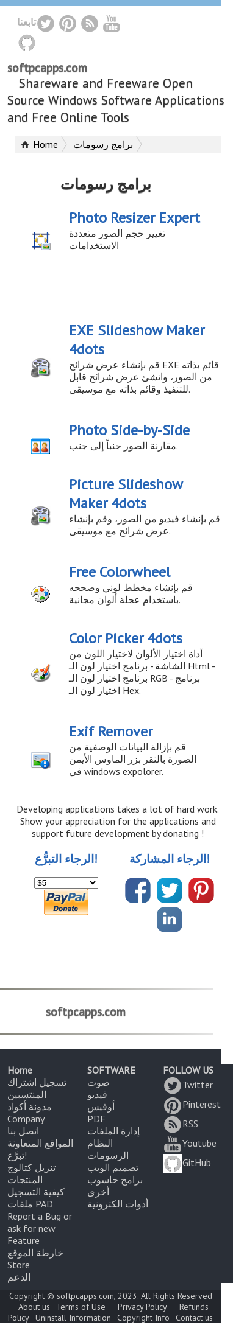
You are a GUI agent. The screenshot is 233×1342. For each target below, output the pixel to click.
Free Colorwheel (119, 571)
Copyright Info (143, 1317)
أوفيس (101, 1106)
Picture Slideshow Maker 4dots (125, 493)
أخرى (98, 1192)
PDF (96, 1119)
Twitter (188, 1084)
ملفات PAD (30, 1204)
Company (26, 1119)
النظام (100, 1143)
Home (45, 144)
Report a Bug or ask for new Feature (39, 1228)
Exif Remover (110, 731)
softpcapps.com (47, 67)
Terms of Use (81, 1306)
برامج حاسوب (115, 1179)
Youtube (190, 1143)
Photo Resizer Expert (134, 217)
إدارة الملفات (113, 1131)
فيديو (97, 1094)
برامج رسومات (103, 144)
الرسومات (108, 1155)
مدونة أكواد (29, 1106)
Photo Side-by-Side (129, 430)
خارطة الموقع (35, 1252)
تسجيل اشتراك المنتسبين (36, 1088)
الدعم (18, 1277)
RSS (180, 1123)
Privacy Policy (142, 1306)
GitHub (187, 1162)
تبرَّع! (17, 1155)
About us (34, 1306)
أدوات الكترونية (117, 1204)
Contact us (194, 1317)
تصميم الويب (112, 1167)
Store (18, 1265)
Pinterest (192, 1104)
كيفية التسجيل (36, 1192)
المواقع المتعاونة (40, 1143)
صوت (98, 1082)
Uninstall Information (73, 1317)
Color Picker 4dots (125, 638)
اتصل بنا (23, 1131)
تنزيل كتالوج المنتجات (31, 1173)
